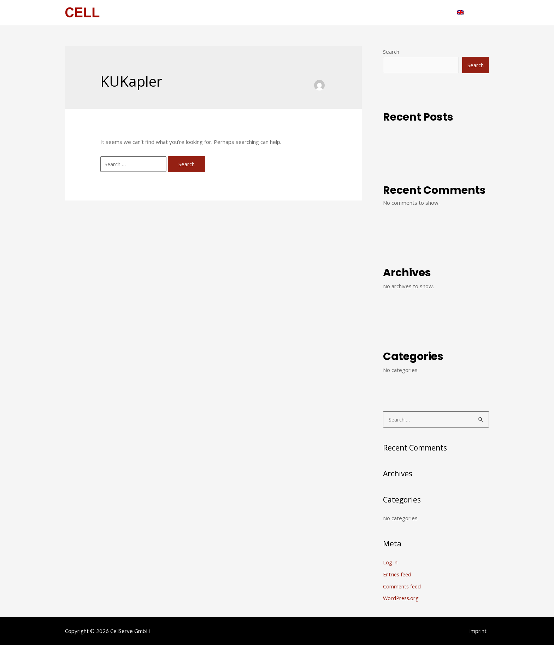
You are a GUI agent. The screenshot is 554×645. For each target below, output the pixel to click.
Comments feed (402, 585)
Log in (390, 562)
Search (391, 51)
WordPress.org (401, 598)
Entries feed (398, 574)
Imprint (480, 630)
